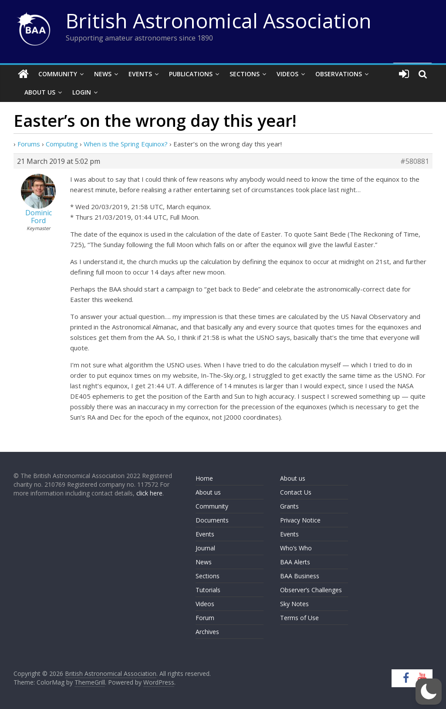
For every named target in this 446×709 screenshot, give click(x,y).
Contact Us (295, 492)
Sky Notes (294, 604)
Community (57, 74)
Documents (212, 520)
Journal (205, 548)
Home (204, 478)
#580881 (414, 161)
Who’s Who (296, 548)
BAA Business (299, 576)
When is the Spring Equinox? (126, 143)
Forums (28, 143)
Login (81, 92)
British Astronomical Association (219, 20)
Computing (62, 143)
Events (140, 74)
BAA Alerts (295, 562)
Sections (245, 74)
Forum (205, 618)
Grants (289, 506)
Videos (287, 74)
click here (149, 493)
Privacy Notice (300, 520)
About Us (39, 92)
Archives (207, 632)
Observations (338, 74)
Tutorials (208, 590)
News (103, 74)
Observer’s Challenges (311, 590)
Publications (191, 74)
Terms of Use (299, 618)
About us (208, 492)
